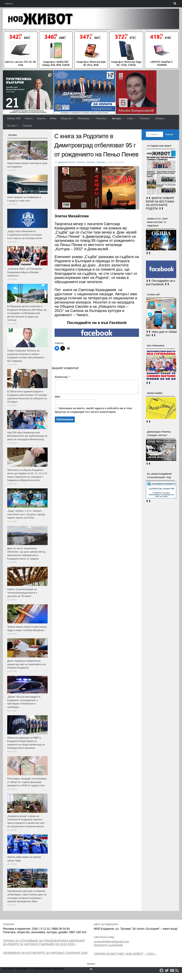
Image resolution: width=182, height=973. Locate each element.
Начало (9, 3)
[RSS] (177, 971)
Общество (65, 118)
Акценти (41, 118)
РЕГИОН (92, 162)
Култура (116, 118)
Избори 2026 (14, 118)
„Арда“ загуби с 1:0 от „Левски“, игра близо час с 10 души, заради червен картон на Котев (26, 514)
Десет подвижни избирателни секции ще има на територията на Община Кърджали (26, 664)
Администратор (66, 162)
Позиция (27, 125)
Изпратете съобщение (108, 945)
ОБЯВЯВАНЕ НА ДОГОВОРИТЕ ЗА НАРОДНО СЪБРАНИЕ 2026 (45, 952)
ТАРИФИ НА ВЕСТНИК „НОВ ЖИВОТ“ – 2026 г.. (125, 953)
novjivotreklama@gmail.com (111, 941)
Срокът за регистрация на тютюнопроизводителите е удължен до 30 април (22, 592)
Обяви (53, 118)
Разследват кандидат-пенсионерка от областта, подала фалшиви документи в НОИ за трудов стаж (27, 782)
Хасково (102, 162)
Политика (101, 118)
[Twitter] (167, 971)
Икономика (83, 118)
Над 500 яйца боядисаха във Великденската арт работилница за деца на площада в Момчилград (27, 436)
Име (57, 396)
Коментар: (62, 376)
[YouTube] (172, 971)
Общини (159, 118)
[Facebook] (161, 971)
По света (12, 125)
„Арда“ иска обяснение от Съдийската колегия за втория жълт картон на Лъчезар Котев (24, 234)
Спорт (130, 118)
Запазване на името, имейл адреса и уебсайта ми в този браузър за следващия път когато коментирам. (93, 410)
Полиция (144, 118)
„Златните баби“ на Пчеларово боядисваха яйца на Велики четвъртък (24, 272)
